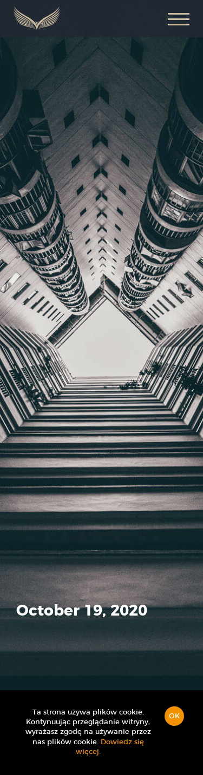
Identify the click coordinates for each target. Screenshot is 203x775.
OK (174, 716)
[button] (179, 18)
